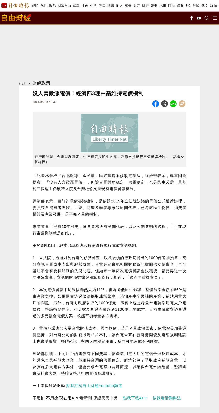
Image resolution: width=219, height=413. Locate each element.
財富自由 (64, 6)
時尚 (171, 6)
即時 (35, 6)
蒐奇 (128, 6)
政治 (52, 6)
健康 (102, 6)
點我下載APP (135, 398)
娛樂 (154, 6)
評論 (196, 6)
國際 (110, 6)
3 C (188, 6)
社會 (84, 6)
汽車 (162, 6)
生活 (93, 6)
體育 (180, 6)
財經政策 (41, 83)
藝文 (204, 6)
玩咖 (213, 6)
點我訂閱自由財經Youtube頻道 (94, 386)
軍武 (76, 6)
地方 (119, 6)
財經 (145, 6)
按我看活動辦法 (167, 398)
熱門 (43, 6)
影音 (136, 6)
